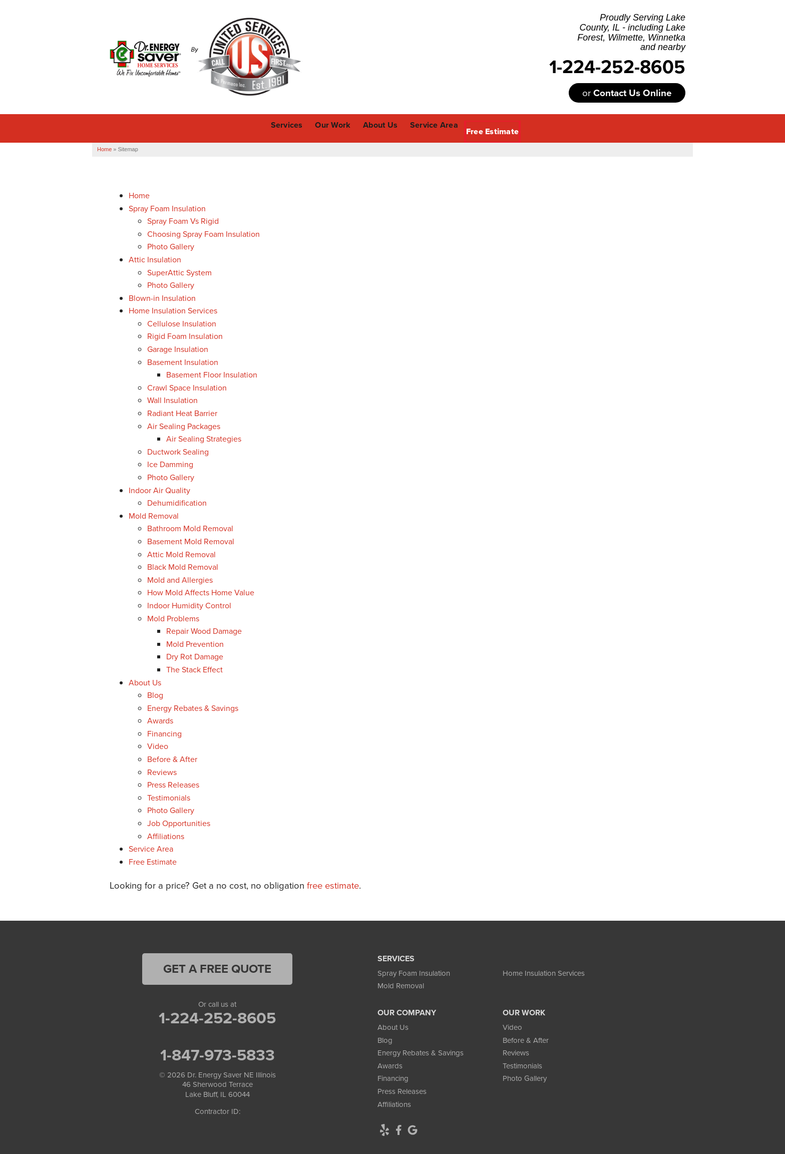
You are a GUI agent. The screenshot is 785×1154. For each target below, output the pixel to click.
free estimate (333, 884)
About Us (145, 680)
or (627, 93)
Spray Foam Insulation (167, 206)
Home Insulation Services (173, 309)
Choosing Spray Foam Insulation (203, 232)
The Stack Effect (194, 668)
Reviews (162, 771)
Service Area (151, 847)
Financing (164, 732)
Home (139, 194)
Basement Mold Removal (190, 540)
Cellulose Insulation (181, 322)
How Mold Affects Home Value (200, 591)
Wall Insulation (172, 399)
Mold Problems (173, 616)
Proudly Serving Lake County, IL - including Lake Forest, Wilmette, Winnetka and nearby (631, 32)
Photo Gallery (170, 245)
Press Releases (173, 783)
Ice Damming (170, 463)
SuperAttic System (179, 270)
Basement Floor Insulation (211, 373)
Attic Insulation (155, 258)
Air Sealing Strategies (203, 437)
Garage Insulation (177, 347)
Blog (155, 693)
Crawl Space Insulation (187, 386)
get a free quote (217, 967)
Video (157, 744)
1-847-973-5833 (217, 1053)
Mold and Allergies (180, 578)
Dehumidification (177, 501)
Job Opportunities (178, 822)
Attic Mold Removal (181, 552)
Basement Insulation (182, 360)
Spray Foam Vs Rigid (183, 219)
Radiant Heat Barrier (182, 412)
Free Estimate (153, 860)
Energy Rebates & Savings (192, 706)
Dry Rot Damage (194, 655)
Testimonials (168, 796)
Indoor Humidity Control (189, 604)
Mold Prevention (195, 642)
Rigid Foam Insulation (185, 334)
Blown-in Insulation (162, 296)
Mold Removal (154, 514)
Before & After (172, 757)
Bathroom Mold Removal (190, 527)
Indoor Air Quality (159, 488)
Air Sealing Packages (183, 424)
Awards (160, 719)
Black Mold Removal (182, 565)
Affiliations (165, 834)
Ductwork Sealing (178, 450)
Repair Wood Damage (204, 629)
